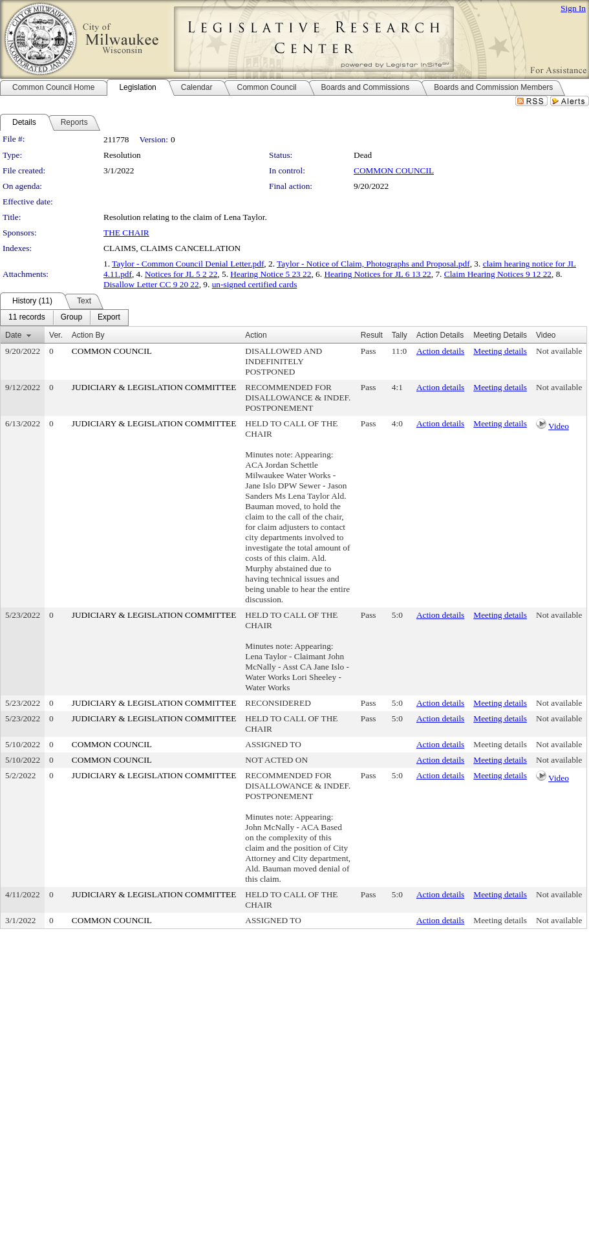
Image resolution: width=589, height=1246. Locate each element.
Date (13, 335)
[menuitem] (27, 317)
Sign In (573, 8)
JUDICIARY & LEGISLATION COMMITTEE (154, 387)
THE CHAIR (126, 232)
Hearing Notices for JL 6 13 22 (377, 274)
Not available (559, 351)
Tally (399, 335)
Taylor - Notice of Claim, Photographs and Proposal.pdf (373, 263)
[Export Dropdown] (109, 317)
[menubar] (64, 317)
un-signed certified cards (254, 284)
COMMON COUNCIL (394, 170)
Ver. (56, 335)
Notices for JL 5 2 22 (181, 274)
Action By (88, 335)
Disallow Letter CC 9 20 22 (151, 284)
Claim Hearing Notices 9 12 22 (498, 274)
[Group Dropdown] (71, 317)
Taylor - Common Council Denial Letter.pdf (188, 263)
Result (372, 335)
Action (255, 335)
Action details (440, 351)
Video (558, 426)
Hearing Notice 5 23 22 (270, 274)
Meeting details (500, 351)
